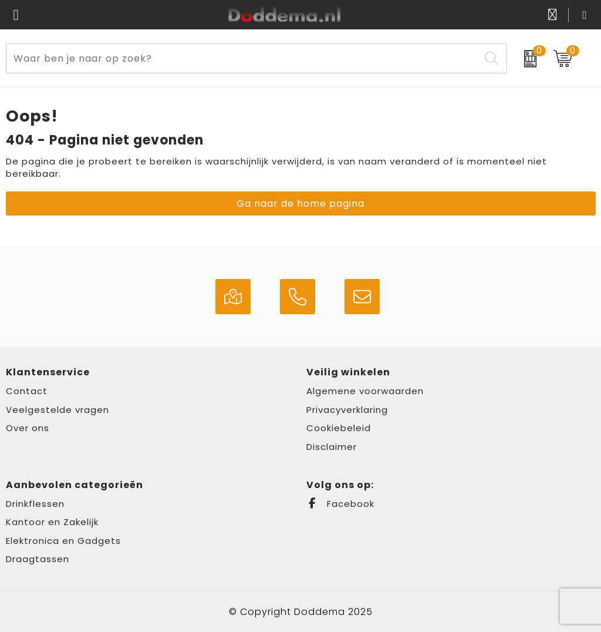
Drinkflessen (35, 503)
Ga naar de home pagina (300, 203)
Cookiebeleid (338, 428)
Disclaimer (331, 447)
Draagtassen (37, 559)
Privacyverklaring (347, 410)
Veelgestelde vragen (57, 410)
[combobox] (243, 58)
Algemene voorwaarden (365, 391)
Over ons (27, 428)
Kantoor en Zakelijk (52, 522)
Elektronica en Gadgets (63, 540)
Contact (27, 391)
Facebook (340, 503)
